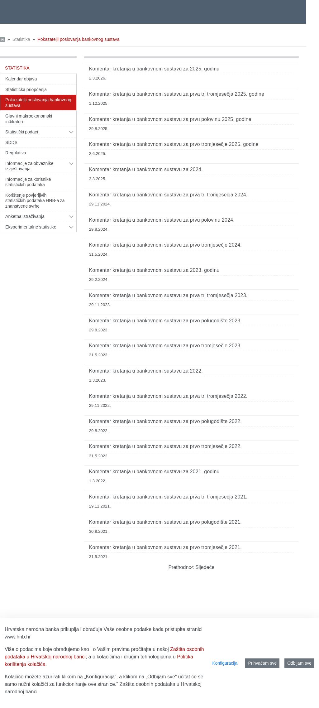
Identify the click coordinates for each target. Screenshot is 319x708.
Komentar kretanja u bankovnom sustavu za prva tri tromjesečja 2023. (168, 295)
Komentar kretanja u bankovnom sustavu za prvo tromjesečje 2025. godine (174, 144)
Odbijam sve (299, 663)
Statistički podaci (21, 131)
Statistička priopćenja (26, 89)
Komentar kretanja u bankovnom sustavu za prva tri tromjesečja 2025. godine (176, 94)
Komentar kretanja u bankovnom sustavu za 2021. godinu (154, 471)
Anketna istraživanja (25, 216)
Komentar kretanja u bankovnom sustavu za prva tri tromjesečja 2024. (168, 194)
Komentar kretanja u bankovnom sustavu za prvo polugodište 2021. (165, 522)
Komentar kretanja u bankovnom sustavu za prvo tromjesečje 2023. (165, 345)
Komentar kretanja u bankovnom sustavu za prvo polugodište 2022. (165, 421)
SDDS (11, 142)
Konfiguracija (224, 663)
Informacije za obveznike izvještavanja (29, 166)
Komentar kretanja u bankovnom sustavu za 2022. (146, 370)
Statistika (21, 39)
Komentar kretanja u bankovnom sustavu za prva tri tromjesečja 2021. (168, 496)
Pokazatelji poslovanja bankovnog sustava (78, 39)
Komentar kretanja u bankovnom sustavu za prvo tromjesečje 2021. (165, 547)
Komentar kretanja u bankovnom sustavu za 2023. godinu (154, 270)
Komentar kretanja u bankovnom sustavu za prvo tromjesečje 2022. (165, 446)
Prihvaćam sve (262, 663)
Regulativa (15, 152)
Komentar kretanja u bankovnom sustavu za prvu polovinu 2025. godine (170, 119)
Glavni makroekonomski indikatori (28, 118)
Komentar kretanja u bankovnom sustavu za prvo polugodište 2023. (165, 320)
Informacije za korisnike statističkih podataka (28, 182)
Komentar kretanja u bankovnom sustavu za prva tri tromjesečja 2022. (168, 396)
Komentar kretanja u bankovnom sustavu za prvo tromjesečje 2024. (165, 245)
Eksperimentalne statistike (30, 226)
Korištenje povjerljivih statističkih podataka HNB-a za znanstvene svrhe (35, 201)
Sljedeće (204, 567)
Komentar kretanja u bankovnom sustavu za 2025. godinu (154, 68)
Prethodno (179, 567)
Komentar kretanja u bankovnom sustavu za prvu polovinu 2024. (162, 220)
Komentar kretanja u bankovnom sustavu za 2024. (146, 169)
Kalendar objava (21, 78)
